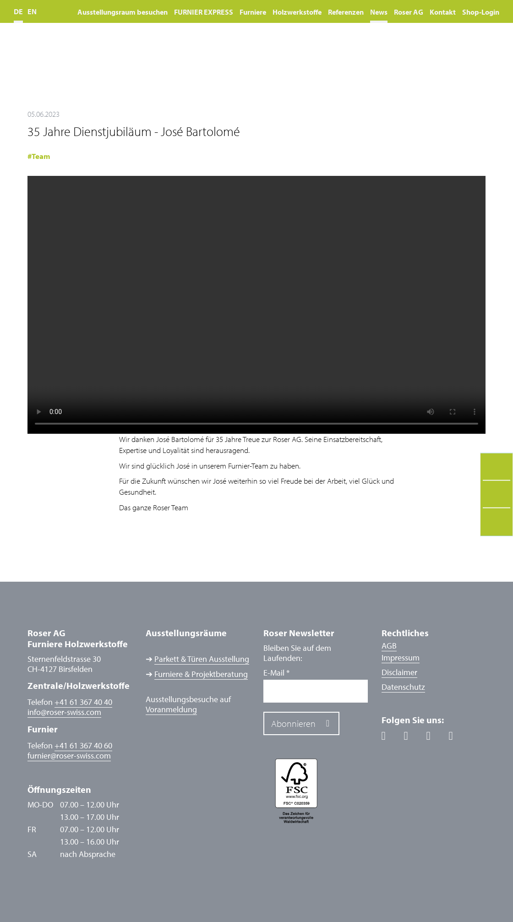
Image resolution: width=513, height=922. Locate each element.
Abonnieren (293, 723)
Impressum (401, 657)
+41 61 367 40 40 (83, 702)
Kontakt (443, 11)
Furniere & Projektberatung (201, 674)
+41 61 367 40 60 (83, 745)
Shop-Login (480, 11)
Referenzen (346, 11)
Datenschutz (403, 687)
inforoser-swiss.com (64, 712)
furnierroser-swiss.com (69, 756)
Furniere (253, 11)
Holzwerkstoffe (297, 11)
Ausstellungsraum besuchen (122, 11)
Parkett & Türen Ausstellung (201, 659)
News (378, 11)
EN (32, 11)
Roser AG (408, 11)
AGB (389, 645)
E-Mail (276, 673)
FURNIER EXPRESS (203, 11)
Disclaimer (399, 672)
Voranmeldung (171, 709)
